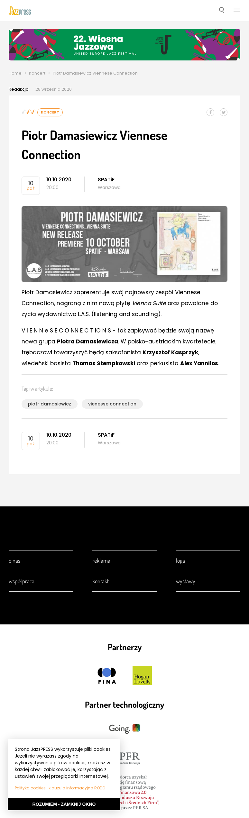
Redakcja (19, 89)
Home (15, 73)
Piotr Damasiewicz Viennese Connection (95, 73)
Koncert (37, 73)
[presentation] (20, 10)
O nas (14, 560)
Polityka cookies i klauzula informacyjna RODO (60, 788)
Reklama (101, 560)
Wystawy (185, 581)
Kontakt (100, 581)
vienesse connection (112, 404)
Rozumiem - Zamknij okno (64, 804)
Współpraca (21, 581)
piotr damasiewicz (49, 404)
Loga (180, 560)
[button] (221, 10)
